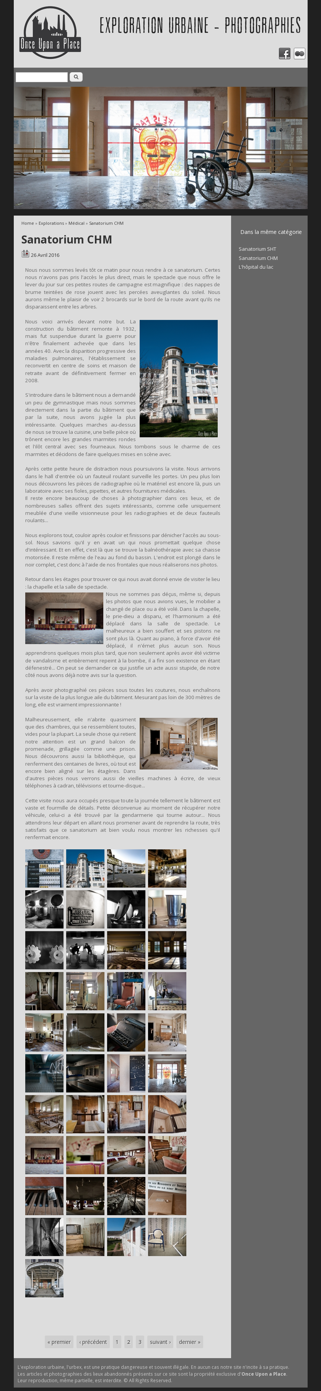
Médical (76, 223)
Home (27, 223)
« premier (59, 1342)
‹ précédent (93, 1342)
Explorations (51, 223)
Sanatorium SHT (257, 248)
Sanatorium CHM (106, 223)
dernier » (189, 1342)
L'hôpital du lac (256, 266)
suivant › (160, 1342)
